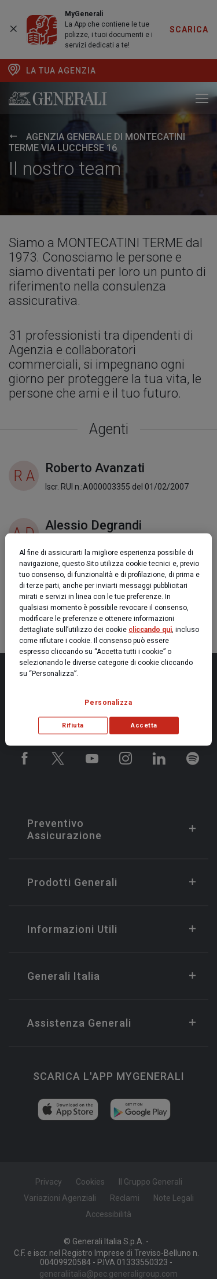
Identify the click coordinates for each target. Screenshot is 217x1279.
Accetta (144, 725)
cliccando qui (150, 630)
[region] (108, 640)
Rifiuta (73, 725)
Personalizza (108, 703)
